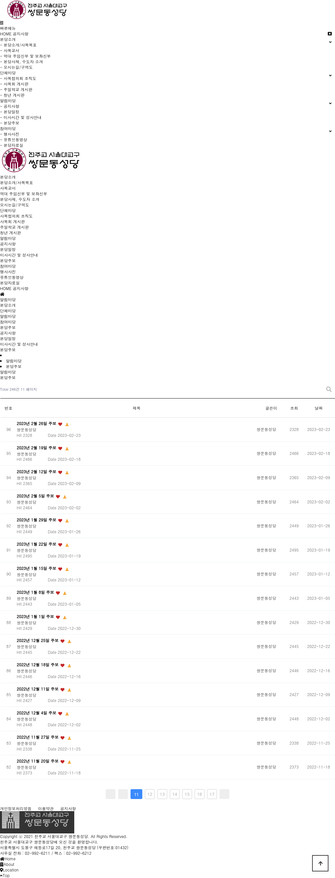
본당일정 (8, 249)
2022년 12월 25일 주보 (38, 640)
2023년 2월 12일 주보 (37, 471)
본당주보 (8, 260)
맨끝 (224, 794)
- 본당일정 (9, 111)
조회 (294, 408)
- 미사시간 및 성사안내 (21, 117)
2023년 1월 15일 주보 (37, 568)
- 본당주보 (9, 123)
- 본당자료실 (11, 145)
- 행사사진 (9, 134)
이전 (123, 794)
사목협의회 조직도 (16, 216)
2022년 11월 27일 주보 (38, 737)
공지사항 (20, 33)
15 (187, 794)
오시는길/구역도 (14, 204)
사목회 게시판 (12, 221)
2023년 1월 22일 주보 (37, 544)
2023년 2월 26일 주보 (37, 423)
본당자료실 (10, 282)
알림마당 (8, 238)
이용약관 (46, 808)
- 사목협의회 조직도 (18, 78)
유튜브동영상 (12, 277)
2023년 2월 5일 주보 (36, 495)
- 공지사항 (9, 106)
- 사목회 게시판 (14, 84)
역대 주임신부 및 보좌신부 (23, 193)
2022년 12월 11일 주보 (38, 689)
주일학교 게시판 (14, 227)
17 (211, 794)
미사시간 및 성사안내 (19, 255)
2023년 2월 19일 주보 (37, 447)
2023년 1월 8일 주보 (36, 592)
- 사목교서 (9, 50)
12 (149, 794)
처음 (110, 794)
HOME (5, 33)
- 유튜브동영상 (13, 139)
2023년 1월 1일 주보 (36, 616)
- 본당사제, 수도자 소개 (21, 61)
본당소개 (8, 177)
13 (162, 794)
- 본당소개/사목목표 (18, 45)
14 (174, 794)
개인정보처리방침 (15, 808)
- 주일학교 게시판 (16, 89)
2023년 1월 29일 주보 (37, 520)
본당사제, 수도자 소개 (20, 199)
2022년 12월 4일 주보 (37, 712)
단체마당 (8, 210)
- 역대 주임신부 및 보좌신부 (25, 56)
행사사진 (8, 271)
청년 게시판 (10, 232)
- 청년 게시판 (12, 95)
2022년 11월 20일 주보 (38, 761)
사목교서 (8, 188)
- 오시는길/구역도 (16, 67)
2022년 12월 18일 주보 (38, 664)
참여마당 (8, 266)
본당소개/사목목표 (16, 182)
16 (199, 794)
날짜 (319, 408)
